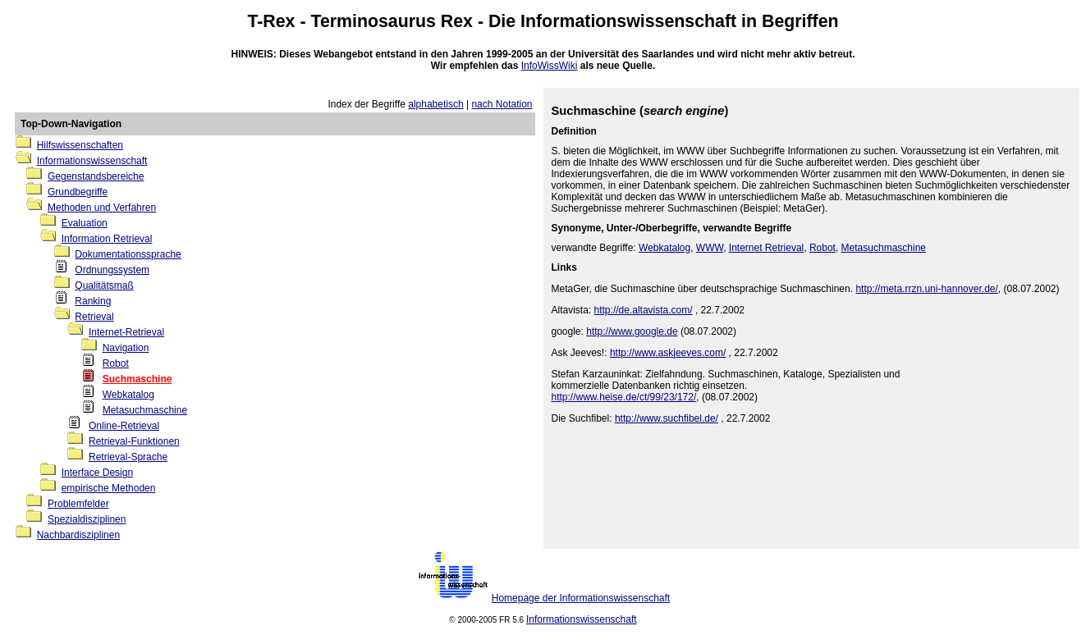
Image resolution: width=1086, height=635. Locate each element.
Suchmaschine (137, 379)
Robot (116, 363)
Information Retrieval (107, 238)
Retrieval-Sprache (128, 457)
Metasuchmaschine (145, 410)
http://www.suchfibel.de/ (666, 418)
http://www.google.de (631, 331)
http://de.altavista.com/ (643, 310)
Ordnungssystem (112, 270)
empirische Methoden (109, 488)
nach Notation (501, 104)
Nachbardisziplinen (78, 535)
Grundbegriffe (78, 192)
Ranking (93, 301)
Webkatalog (128, 394)
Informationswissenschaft (628, 21)
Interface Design (97, 472)
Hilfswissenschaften (80, 145)
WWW (709, 248)
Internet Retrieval (766, 248)
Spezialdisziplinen (87, 519)
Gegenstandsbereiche (96, 176)
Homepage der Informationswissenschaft (581, 598)
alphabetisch (435, 104)
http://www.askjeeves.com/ (668, 353)
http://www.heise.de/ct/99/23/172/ (624, 397)
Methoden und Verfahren (102, 207)
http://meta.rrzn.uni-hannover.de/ (926, 289)
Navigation (126, 348)
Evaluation (85, 223)
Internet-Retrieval (126, 332)
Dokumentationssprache (128, 254)
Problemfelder (78, 503)
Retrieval (94, 316)
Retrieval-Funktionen (134, 441)
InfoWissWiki (549, 65)
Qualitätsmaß (104, 285)
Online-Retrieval (124, 426)
